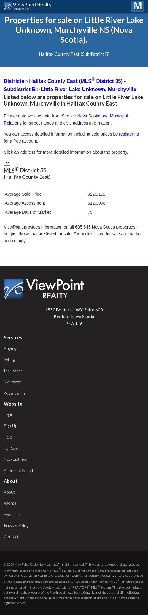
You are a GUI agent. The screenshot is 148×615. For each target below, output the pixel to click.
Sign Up (10, 425)
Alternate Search (19, 470)
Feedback (12, 514)
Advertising (14, 393)
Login (8, 414)
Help (8, 437)
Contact (11, 536)
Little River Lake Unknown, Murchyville (88, 89)
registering (129, 134)
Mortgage (12, 381)
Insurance (13, 370)
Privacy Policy (16, 525)
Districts (14, 81)
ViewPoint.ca (29, 6)
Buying (10, 348)
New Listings (15, 459)
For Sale (11, 448)
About (9, 491)
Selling (9, 359)
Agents (10, 502)
